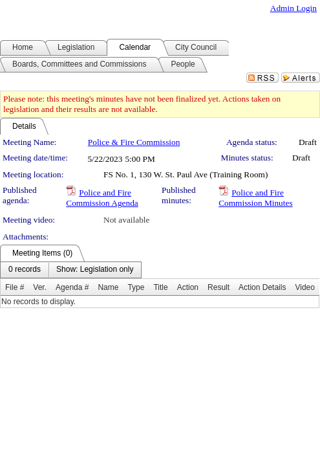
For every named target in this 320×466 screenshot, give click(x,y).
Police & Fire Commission (134, 142)
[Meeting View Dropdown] (94, 270)
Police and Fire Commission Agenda (102, 198)
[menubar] (71, 269)
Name (108, 287)
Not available (126, 220)
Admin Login (293, 8)
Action (187, 287)
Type (135, 287)
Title (160, 287)
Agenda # (72, 287)
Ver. (40, 287)
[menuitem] (24, 270)
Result (218, 287)
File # (14, 287)
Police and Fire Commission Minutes (255, 198)
